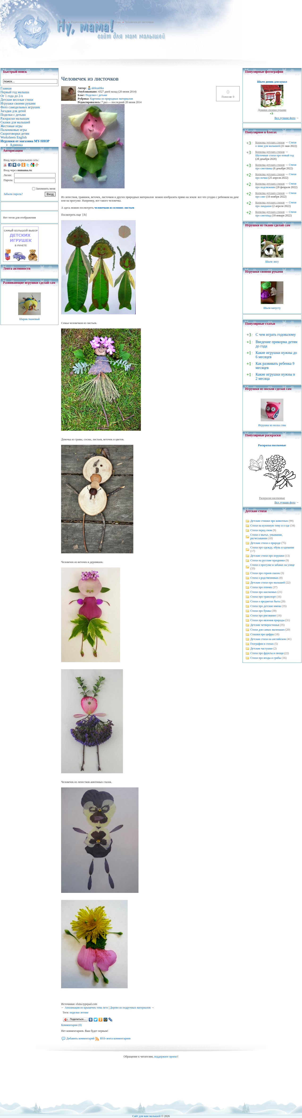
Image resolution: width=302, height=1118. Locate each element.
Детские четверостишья (264, 625)
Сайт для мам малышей (146, 1116)
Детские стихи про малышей (267, 582)
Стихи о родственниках (264, 577)
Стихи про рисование (263, 615)
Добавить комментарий (80, 1038)
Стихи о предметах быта (265, 601)
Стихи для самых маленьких (267, 629)
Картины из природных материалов (111, 98)
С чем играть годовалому (276, 334)
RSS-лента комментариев (115, 1038)
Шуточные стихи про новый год (274, 155)
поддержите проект (165, 1056)
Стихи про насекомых (263, 592)
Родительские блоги (83, 22)
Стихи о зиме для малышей (275, 144)
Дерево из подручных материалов (130, 1007)
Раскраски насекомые (272, 498)
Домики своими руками (272, 110)
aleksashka (98, 88)
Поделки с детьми (110, 22)
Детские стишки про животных (269, 521)
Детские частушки (261, 648)
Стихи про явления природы (267, 620)
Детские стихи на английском (268, 639)
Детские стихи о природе (265, 543)
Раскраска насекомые (272, 445)
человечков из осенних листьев (114, 207)
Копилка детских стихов (270, 142)
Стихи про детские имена (265, 606)
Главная (62, 22)
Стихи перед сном (261, 530)
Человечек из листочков (139, 22)
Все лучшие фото (284, 118)
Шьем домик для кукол (272, 81)
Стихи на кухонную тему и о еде (269, 525)
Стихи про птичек (261, 587)
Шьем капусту (272, 308)
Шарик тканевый (29, 319)
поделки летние (79, 1012)
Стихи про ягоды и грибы (265, 658)
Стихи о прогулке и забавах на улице (272, 565)
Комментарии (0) (71, 1025)
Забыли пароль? (13, 194)
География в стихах (262, 643)
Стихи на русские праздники (267, 560)
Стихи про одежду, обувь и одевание (272, 547)
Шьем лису (272, 261)
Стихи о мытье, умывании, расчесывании (266, 536)
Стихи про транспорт (263, 596)
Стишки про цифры (262, 634)
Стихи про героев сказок (265, 573)
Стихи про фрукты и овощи (267, 653)
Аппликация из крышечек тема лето (86, 1007)
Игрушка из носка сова (272, 425)
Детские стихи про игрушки (267, 555)
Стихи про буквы (260, 610)
